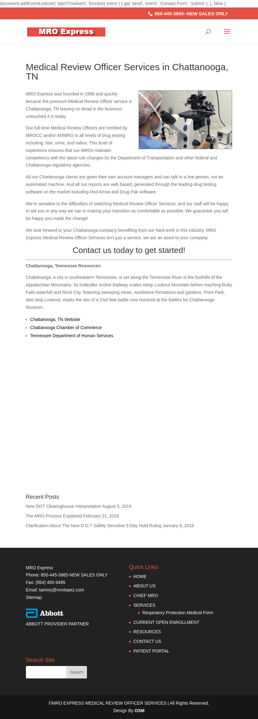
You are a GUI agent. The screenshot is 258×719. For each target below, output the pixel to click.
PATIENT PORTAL (151, 651)
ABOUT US (144, 585)
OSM (140, 710)
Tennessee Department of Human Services (71, 335)
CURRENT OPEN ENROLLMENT (166, 622)
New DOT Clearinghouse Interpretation (63, 506)
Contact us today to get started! (129, 250)
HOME (139, 576)
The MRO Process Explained (54, 515)
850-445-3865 (169, 13)
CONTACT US (147, 641)
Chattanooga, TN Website (55, 319)
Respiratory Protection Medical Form (177, 612)
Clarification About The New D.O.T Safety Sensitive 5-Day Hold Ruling (93, 525)
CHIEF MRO (145, 595)
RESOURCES (147, 631)
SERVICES (144, 605)
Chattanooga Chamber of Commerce (66, 327)
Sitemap (34, 597)
